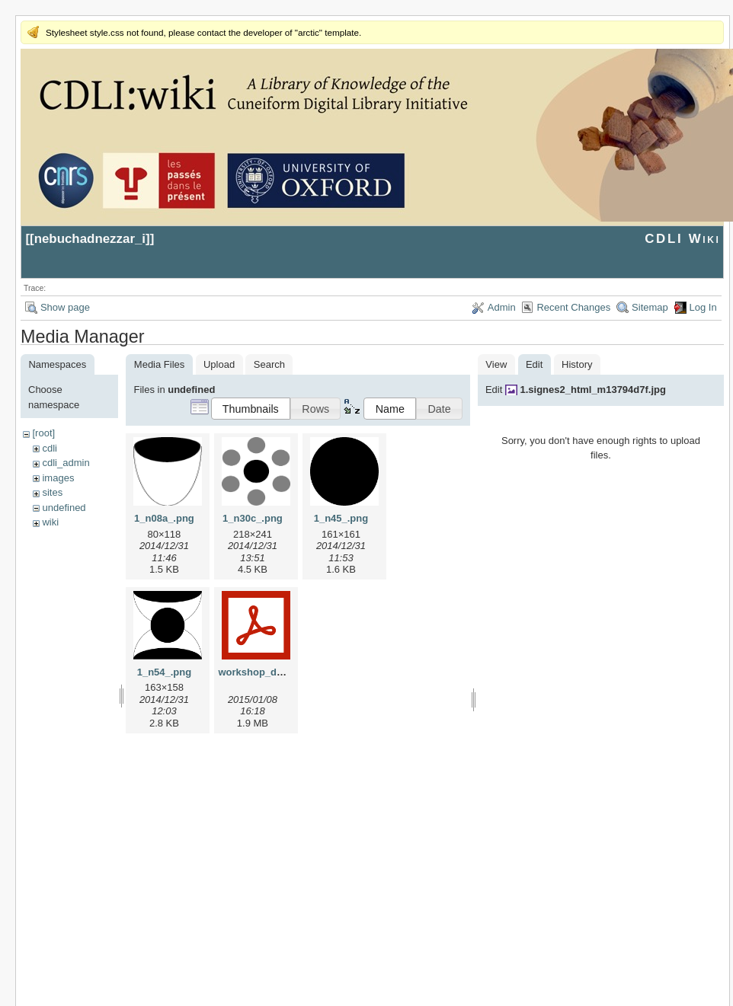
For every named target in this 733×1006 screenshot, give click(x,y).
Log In (703, 307)
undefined (63, 507)
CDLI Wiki (682, 239)
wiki (50, 522)
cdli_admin (65, 462)
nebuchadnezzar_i (90, 239)
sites (52, 492)
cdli (49, 448)
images (58, 478)
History (577, 364)
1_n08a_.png (164, 518)
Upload (219, 364)
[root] (43, 433)
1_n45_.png (341, 518)
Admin (502, 307)
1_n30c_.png (252, 518)
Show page (65, 307)
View (496, 364)
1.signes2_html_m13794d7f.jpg (592, 389)
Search (269, 364)
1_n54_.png (164, 672)
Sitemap (650, 307)
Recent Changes (573, 307)
